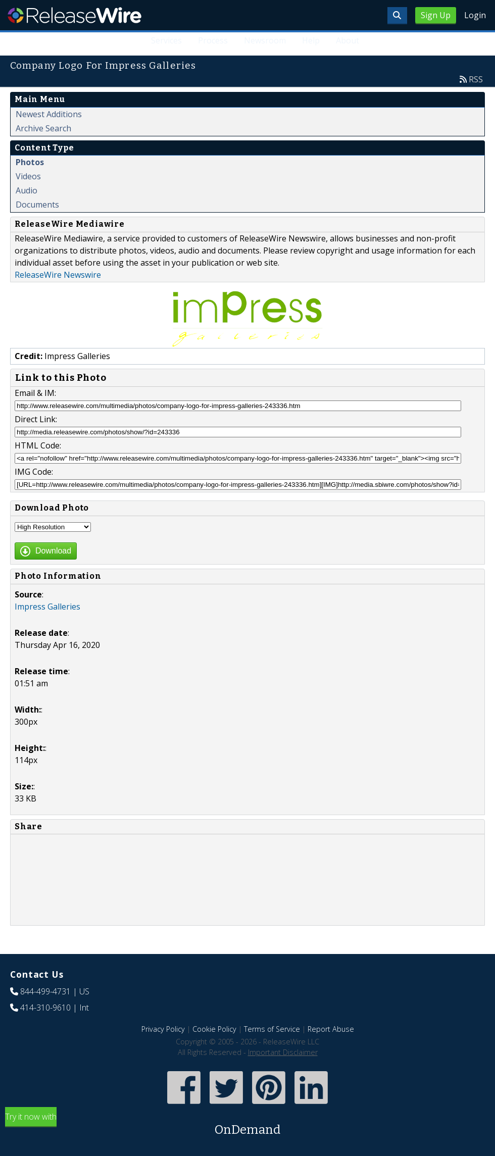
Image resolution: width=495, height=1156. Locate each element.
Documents (37, 204)
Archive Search (43, 128)
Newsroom (265, 40)
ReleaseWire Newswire (58, 274)
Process (213, 40)
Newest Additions (49, 114)
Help (311, 40)
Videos (28, 176)
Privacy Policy (163, 1029)
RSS (476, 79)
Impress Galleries (47, 606)
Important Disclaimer (283, 1052)
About (347, 40)
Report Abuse (331, 1029)
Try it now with (247, 1125)
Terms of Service (272, 1029)
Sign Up (436, 15)
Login (475, 15)
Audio (26, 190)
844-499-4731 (45, 991)
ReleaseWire (74, 15)
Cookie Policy (214, 1029)
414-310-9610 (45, 1007)
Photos (30, 162)
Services (166, 40)
